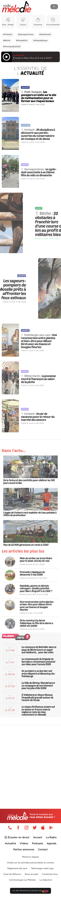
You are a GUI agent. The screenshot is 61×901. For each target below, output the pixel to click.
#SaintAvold (45, 35)
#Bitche (6, 41)
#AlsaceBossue (40, 41)
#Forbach (7, 35)
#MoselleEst (22, 41)
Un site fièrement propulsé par (30, 891)
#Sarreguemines (25, 35)
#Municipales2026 (11, 47)
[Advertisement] (30, 760)
